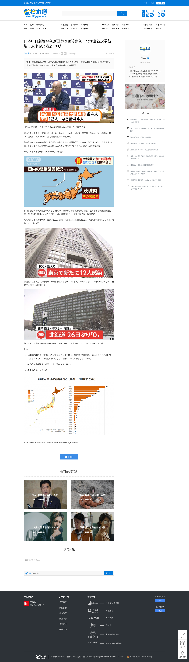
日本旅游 (64, 25)
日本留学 (125, 25)
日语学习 (125, 28)
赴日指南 (74, 28)
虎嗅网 (99, 625)
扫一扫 (182, 647)
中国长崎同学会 (103, 634)
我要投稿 (63, 608)
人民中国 (100, 618)
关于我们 (63, 602)
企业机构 (105, 25)
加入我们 (63, 613)
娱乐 (44, 28)
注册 (145, 3)
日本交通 (84, 28)
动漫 (38, 28)
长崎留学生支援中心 (105, 643)
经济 (26, 28)
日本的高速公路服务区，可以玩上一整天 (143, 143)
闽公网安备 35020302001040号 (141, 657)
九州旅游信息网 (103, 603)
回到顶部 (182, 657)
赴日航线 (74, 25)
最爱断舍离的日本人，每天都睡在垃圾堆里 (144, 150)
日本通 (27, 53)
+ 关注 (160, 600)
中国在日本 (148, 25)
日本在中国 (160, 25)
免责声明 (63, 624)
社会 (32, 28)
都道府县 (64, 28)
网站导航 (63, 629)
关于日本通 (148, 28)
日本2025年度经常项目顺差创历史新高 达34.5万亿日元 (149, 74)
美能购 (158, 28)
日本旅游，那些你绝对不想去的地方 (142, 165)
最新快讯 (40, 25)
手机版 (159, 611)
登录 (152, 3)
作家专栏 (105, 28)
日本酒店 (84, 25)
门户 (32, 25)
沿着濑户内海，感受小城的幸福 (140, 137)
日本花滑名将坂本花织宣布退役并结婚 (143, 77)
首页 (26, 25)
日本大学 (115, 28)
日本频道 (100, 611)
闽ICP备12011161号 (116, 657)
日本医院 (115, 25)
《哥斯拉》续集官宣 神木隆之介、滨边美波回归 (145, 180)
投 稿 (182, 638)
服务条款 (63, 619)
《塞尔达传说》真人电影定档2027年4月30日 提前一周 (149, 71)
